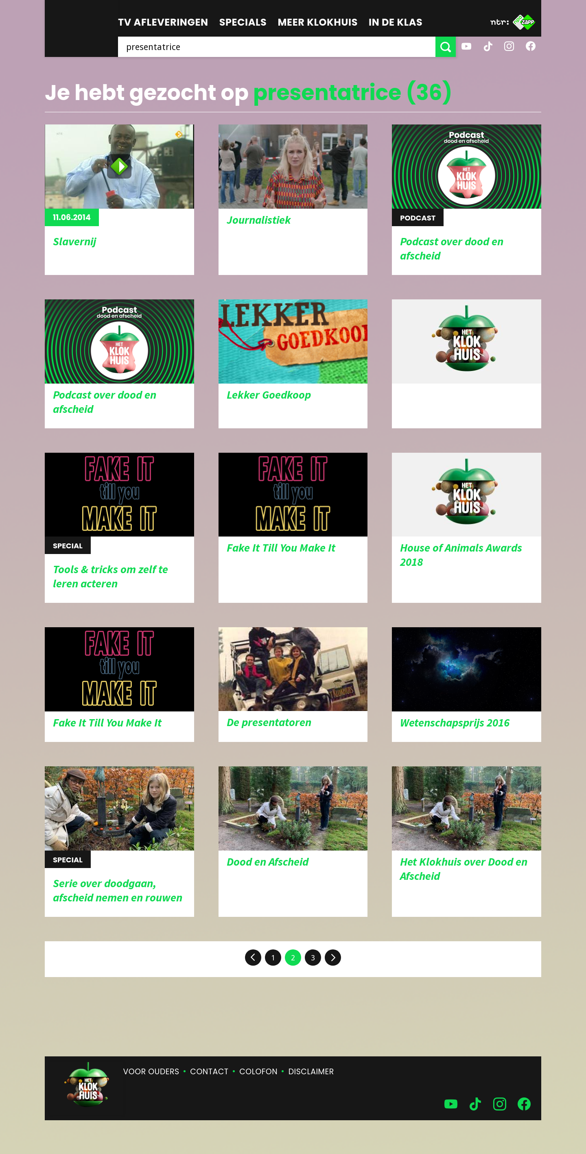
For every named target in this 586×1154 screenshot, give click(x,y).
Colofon (258, 1071)
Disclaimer (311, 1071)
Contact (209, 1071)
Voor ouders (151, 1071)
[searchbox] (276, 47)
